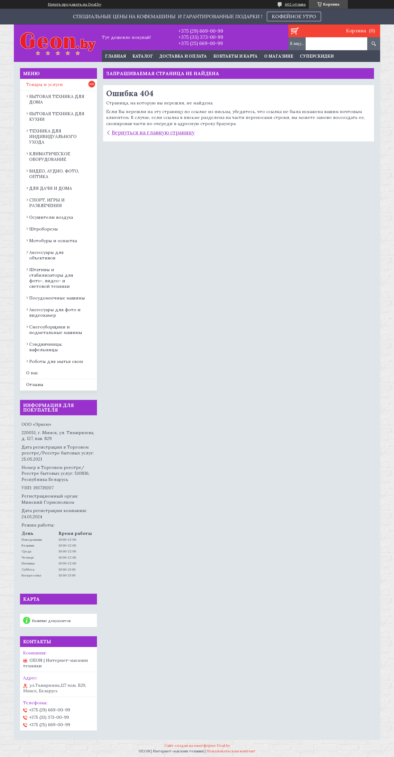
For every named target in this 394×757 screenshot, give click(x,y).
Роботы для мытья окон (56, 361)
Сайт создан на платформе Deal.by (197, 745)
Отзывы (34, 384)
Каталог (142, 56)
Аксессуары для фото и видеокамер (55, 312)
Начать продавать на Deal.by (74, 4)
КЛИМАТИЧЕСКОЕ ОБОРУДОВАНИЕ (49, 156)
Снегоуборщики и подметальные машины (55, 329)
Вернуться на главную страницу (153, 132)
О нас (32, 373)
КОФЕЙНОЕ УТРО (294, 16)
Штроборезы (43, 229)
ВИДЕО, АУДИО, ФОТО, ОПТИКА (54, 173)
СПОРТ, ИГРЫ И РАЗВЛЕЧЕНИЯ (47, 202)
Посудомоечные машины (57, 298)
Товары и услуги (44, 84)
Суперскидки (317, 56)
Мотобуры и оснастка (53, 240)
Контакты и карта (235, 56)
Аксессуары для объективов (46, 255)
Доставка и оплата (183, 56)
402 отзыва (295, 4)
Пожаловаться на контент (231, 751)
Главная (115, 56)
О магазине (278, 56)
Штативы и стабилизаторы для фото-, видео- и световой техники (51, 278)
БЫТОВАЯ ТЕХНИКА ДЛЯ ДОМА (56, 99)
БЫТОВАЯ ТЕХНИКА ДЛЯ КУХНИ (56, 116)
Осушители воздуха (51, 217)
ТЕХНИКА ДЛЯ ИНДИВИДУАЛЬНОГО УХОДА (53, 136)
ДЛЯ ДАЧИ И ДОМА (50, 188)
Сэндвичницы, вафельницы (45, 346)
